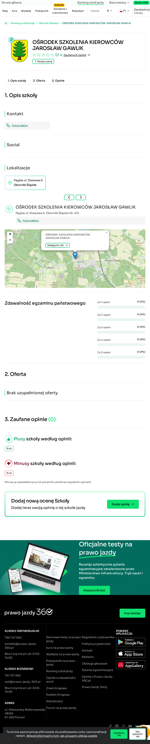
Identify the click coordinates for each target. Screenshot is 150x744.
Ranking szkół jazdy (90, 2)
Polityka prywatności (96, 644)
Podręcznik (41, 10)
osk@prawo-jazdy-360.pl (22, 681)
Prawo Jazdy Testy (94, 687)
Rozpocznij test (94, 590)
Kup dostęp (132, 613)
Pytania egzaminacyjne (97, 670)
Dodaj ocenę (43, 61)
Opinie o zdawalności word (61, 679)
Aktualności (54, 701)
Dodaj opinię (123, 504)
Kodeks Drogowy (58, 694)
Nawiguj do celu (57, 245)
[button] (75, 256)
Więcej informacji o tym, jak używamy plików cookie (62, 736)
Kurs (14, 10)
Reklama (88, 657)
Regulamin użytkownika (98, 637)
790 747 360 (13, 637)
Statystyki (78, 10)
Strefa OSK (141, 2)
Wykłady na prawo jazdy (62, 654)
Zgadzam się (118, 734)
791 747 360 (13, 675)
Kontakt (87, 650)
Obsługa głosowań (94, 663)
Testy (5, 10)
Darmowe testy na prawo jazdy (63, 639)
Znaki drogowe (56, 688)
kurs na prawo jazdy (59, 647)
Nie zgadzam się (137, 734)
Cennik (95, 10)
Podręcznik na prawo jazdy (60, 662)
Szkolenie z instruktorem (60, 9)
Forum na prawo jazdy (61, 708)
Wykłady (26, 10)
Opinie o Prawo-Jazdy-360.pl (98, 678)
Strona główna (11, 2)
